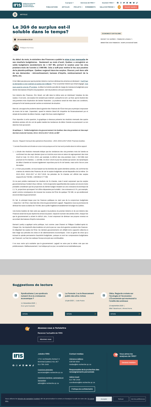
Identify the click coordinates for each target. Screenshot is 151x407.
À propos (68, 3)
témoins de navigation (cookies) (29, 399)
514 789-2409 (43, 364)
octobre (34, 87)
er (30, 86)
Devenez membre (128, 362)
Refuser (121, 399)
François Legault (124, 39)
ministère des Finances (110, 42)
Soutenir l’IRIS (107, 3)
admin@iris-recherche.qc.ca (48, 383)
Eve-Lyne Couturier (28, 306)
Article (23, 14)
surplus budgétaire (129, 42)
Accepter (104, 399)
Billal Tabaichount (115, 308)
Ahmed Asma (127, 308)
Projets (77, 7)
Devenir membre (131, 7)
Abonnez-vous (45, 339)
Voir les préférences (138, 399)
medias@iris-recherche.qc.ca (80, 364)
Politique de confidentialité (82, 389)
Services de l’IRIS (87, 3)
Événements (90, 7)
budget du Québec (108, 39)
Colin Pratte (80, 300)
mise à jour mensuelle (75, 59)
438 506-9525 (74, 362)
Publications (52, 7)
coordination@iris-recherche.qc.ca (82, 382)
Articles (66, 7)
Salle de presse (106, 7)
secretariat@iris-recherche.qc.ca (50, 372)
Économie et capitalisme (111, 33)
